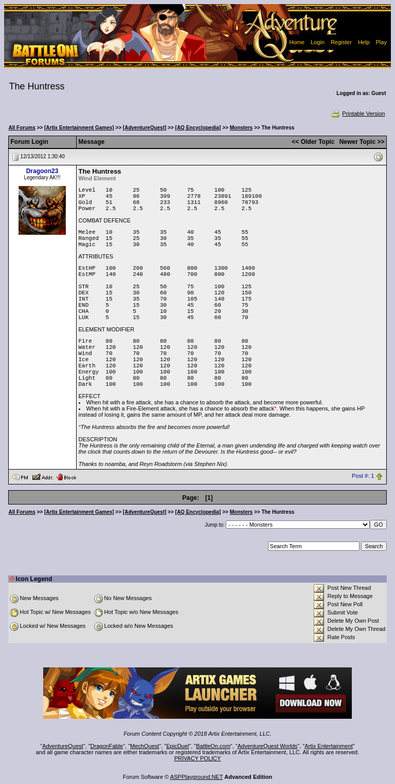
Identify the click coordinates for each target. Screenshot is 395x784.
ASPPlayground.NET (196, 777)
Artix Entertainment (328, 746)
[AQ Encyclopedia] (198, 127)
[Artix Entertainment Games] (79, 127)
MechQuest (144, 746)
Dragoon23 (42, 171)
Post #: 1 (363, 476)
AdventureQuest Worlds (268, 746)
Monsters (241, 127)
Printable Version (358, 113)
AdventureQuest (62, 746)
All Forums (22, 127)
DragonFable (107, 746)
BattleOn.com (213, 746)
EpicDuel (177, 746)
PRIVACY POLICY (197, 758)
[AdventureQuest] (144, 127)
